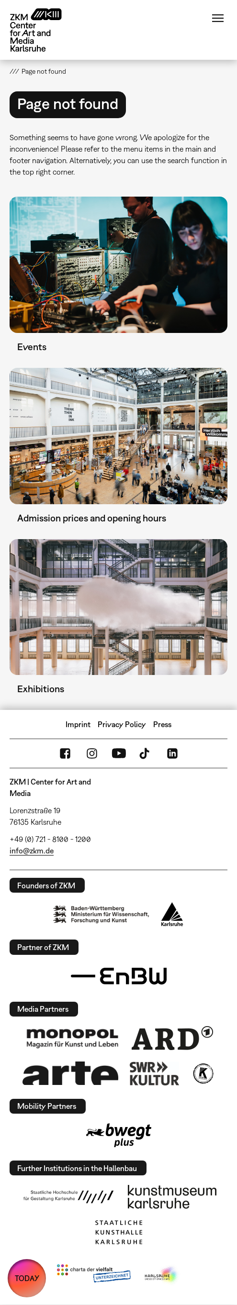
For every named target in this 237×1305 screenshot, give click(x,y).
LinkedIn (172, 753)
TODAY (27, 1278)
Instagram (92, 753)
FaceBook (65, 753)
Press (162, 724)
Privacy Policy (122, 724)
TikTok (145, 753)
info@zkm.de (32, 850)
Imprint (78, 724)
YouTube (118, 753)
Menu (217, 18)
